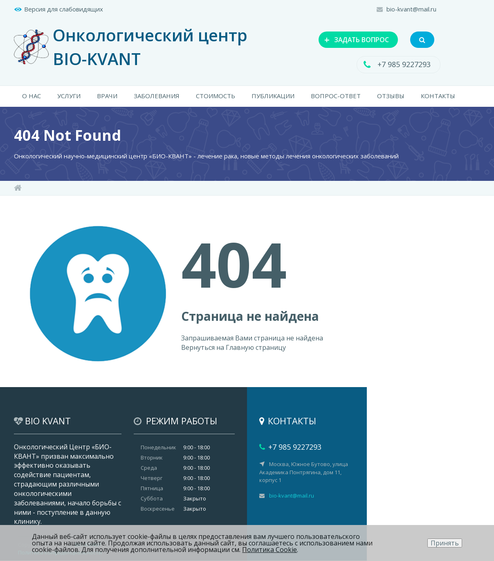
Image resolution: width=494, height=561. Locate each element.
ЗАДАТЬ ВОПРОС (355, 39)
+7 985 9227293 (404, 65)
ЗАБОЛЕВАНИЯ (157, 96)
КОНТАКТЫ (438, 96)
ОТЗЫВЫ (390, 96)
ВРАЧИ (107, 96)
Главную (240, 347)
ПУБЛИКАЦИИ (272, 96)
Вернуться (198, 347)
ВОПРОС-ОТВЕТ (336, 96)
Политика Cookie (269, 549)
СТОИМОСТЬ (215, 96)
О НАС (31, 96)
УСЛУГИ (69, 96)
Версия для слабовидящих (63, 9)
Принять (445, 542)
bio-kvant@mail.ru (411, 9)
